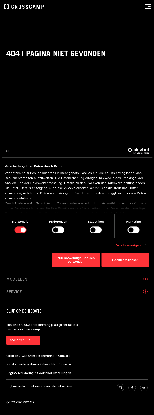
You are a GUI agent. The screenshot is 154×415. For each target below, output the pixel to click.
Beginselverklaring (20, 373)
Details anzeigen (128, 245)
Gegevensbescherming (38, 355)
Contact (64, 355)
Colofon (12, 355)
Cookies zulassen (125, 260)
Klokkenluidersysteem (22, 364)
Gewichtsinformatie (56, 364)
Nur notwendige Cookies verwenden (76, 260)
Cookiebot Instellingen (54, 373)
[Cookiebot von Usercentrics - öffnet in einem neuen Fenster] (130, 151)
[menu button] (148, 6)
